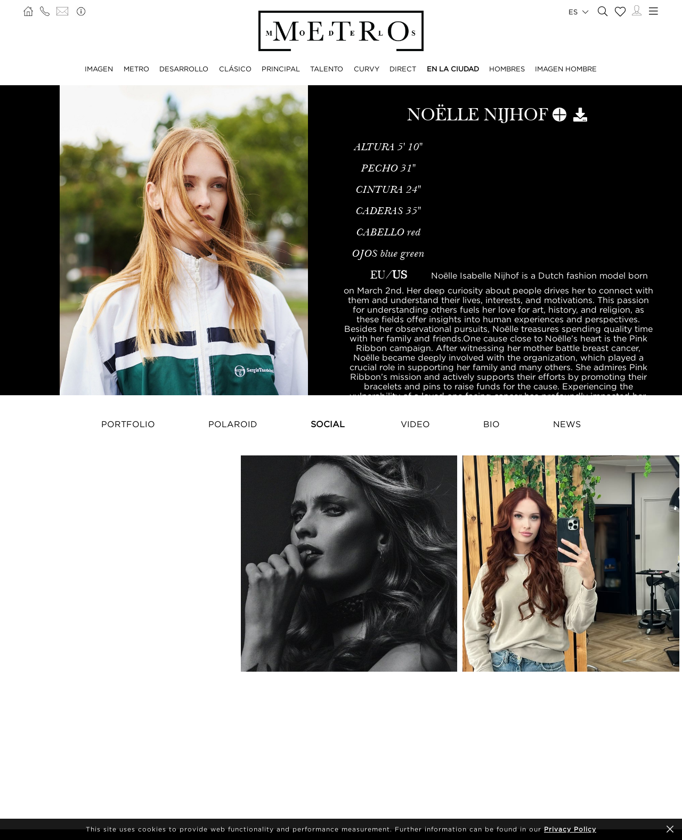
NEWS (567, 424)
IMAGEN (99, 68)
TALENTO (326, 68)
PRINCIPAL (281, 68)
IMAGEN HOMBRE (566, 68)
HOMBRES (507, 68)
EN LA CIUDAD (453, 68)
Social (328, 424)
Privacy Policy (570, 829)
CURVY (366, 68)
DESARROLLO (183, 68)
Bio (491, 424)
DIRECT (402, 68)
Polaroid (232, 424)
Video (415, 424)
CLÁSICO (235, 68)
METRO (136, 68)
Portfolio (128, 424)
